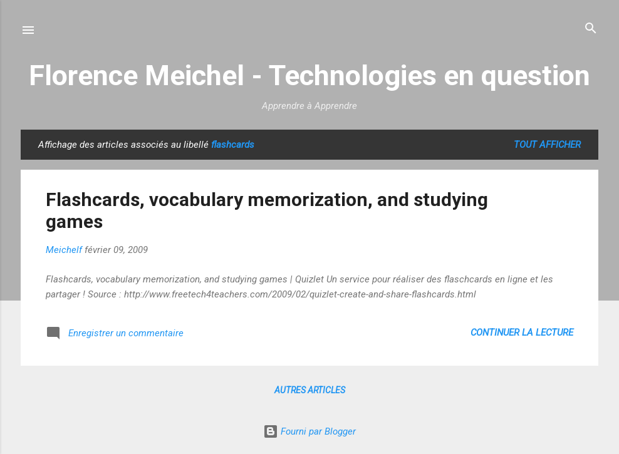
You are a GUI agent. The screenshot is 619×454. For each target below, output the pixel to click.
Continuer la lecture (522, 332)
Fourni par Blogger (309, 431)
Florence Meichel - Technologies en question (309, 75)
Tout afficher (547, 144)
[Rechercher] (590, 29)
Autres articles (309, 390)
